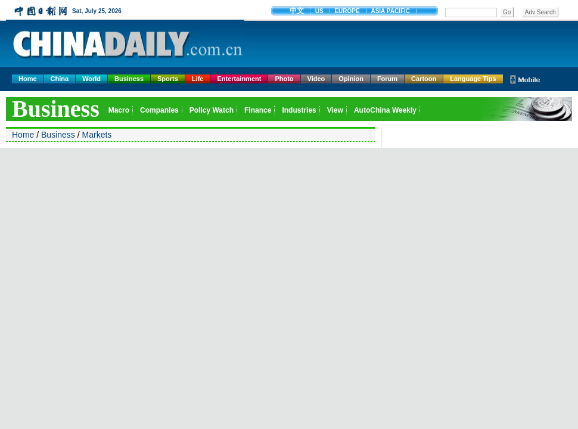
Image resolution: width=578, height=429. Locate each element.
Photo (284, 78)
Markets (97, 134)
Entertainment (239, 78)
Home (27, 78)
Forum (387, 78)
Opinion (350, 78)
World (91, 78)
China (60, 78)
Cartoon (423, 78)
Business (129, 78)
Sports (167, 78)
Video (316, 78)
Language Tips (473, 78)
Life (198, 78)
